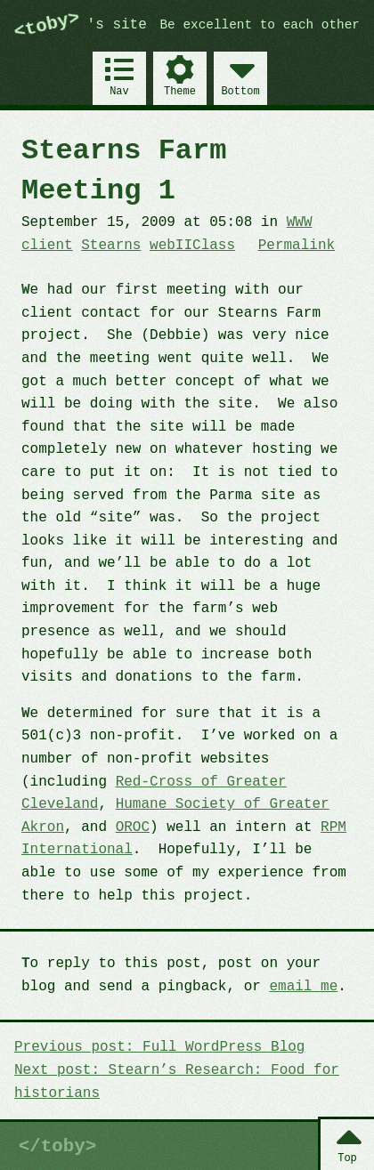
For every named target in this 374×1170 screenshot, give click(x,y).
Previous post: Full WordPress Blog (159, 1047)
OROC (133, 827)
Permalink (296, 245)
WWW (300, 222)
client (47, 245)
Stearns (111, 245)
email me (303, 987)
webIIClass (192, 245)
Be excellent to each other (260, 25)
